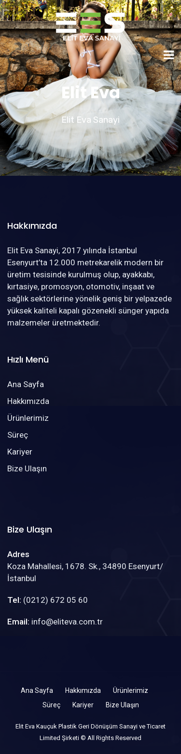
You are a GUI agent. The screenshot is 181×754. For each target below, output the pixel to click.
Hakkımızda (28, 401)
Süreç (17, 435)
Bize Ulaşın (27, 468)
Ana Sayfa (25, 384)
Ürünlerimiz (28, 418)
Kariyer (19, 451)
